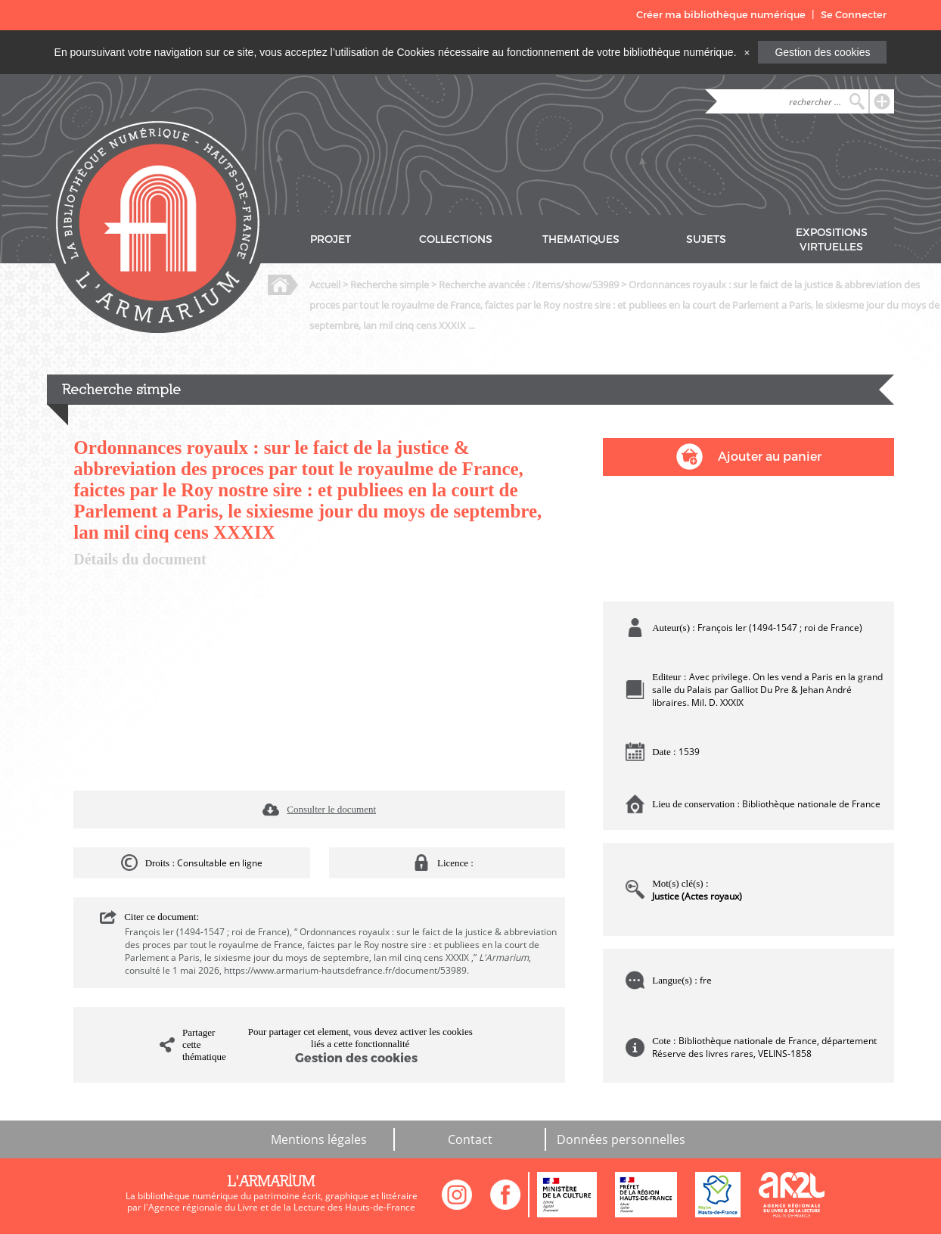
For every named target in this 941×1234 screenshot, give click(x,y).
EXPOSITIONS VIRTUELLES (832, 239)
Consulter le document (331, 809)
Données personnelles (621, 1139)
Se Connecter (854, 14)
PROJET (330, 239)
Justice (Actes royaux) (697, 896)
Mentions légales (319, 1139)
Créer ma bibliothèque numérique (721, 14)
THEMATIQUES (581, 239)
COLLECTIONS (455, 239)
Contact (470, 1139)
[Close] (746, 52)
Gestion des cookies (822, 52)
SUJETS (706, 239)
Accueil (324, 284)
